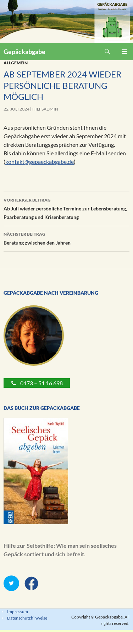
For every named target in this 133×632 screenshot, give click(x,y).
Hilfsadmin (45, 109)
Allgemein (16, 62)
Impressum (17, 611)
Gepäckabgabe (24, 51)
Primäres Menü (124, 51)
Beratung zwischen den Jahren (66, 238)
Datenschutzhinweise (27, 618)
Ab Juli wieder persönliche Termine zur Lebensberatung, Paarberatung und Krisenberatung (66, 208)
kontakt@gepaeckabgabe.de (39, 161)
